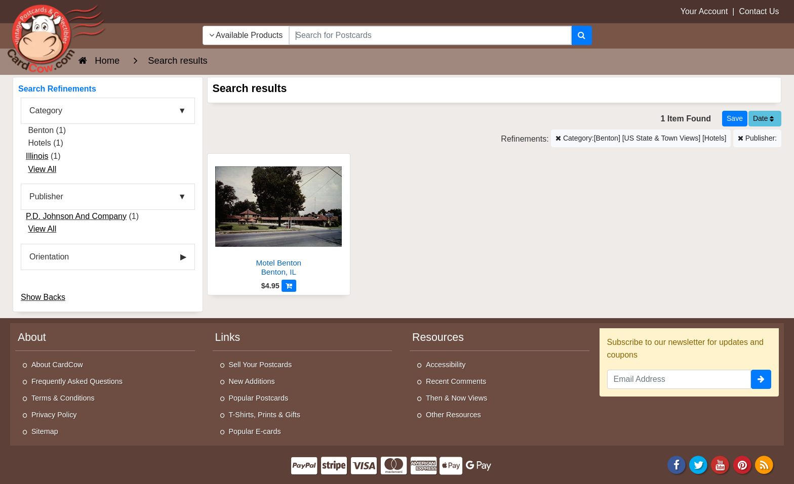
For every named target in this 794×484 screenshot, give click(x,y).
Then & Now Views (456, 398)
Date (763, 118)
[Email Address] (679, 379)
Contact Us (759, 11)
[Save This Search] (734, 118)
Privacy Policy (54, 415)
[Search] (581, 35)
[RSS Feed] (764, 464)
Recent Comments (456, 381)
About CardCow (57, 365)
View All (42, 169)
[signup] (761, 379)
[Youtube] (720, 464)
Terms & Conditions (63, 398)
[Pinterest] (742, 464)
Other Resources (453, 415)
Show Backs (43, 297)
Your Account (704, 11)
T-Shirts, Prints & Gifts (265, 415)
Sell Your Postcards (260, 365)
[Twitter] (698, 464)
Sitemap (44, 431)
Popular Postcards (259, 398)
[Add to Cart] (289, 286)
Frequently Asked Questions (77, 381)
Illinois (37, 156)
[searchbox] (430, 35)
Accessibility (445, 365)
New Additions (252, 381)
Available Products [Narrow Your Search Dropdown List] (246, 35)
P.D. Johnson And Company (76, 216)
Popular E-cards (255, 431)
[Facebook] (676, 464)
